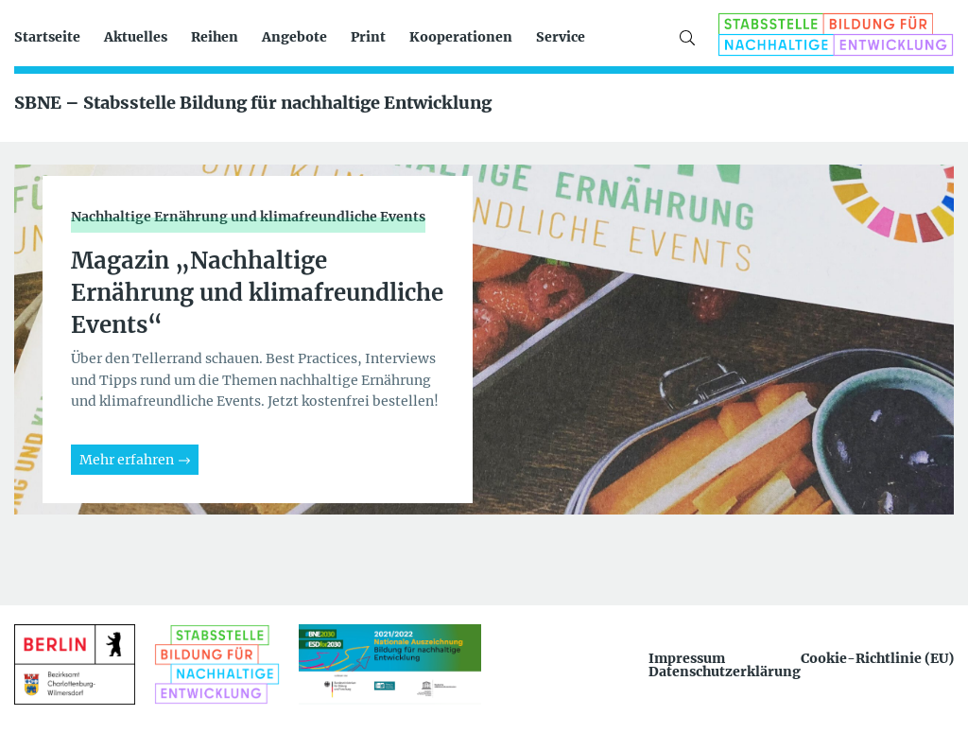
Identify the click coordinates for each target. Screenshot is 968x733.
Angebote (294, 36)
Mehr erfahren (126, 459)
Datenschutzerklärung (724, 671)
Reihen (214, 36)
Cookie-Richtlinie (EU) (877, 658)
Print (368, 36)
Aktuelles (135, 36)
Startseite (47, 36)
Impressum (686, 658)
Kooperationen (460, 36)
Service (560, 36)
